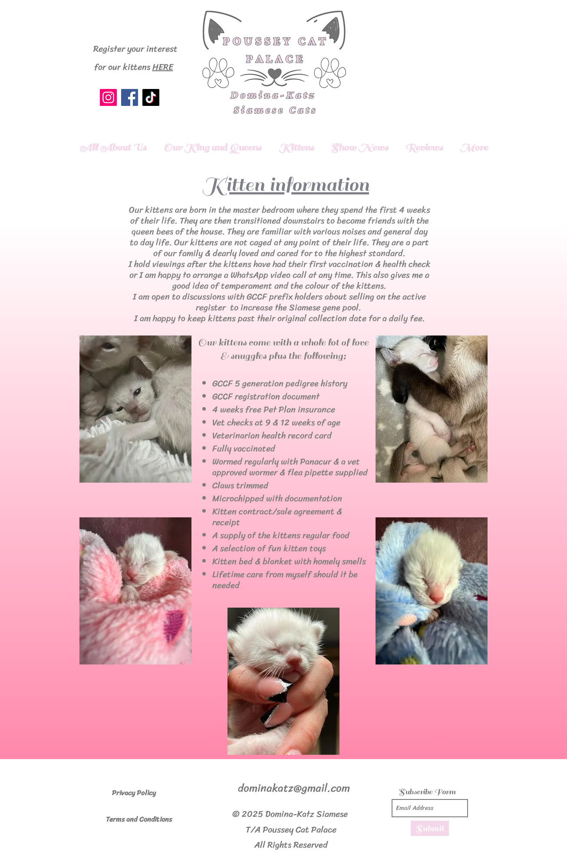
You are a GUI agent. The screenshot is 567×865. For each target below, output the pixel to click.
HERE (162, 67)
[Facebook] (129, 97)
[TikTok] (150, 97)
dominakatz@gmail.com (294, 788)
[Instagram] (108, 97)
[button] (212, 147)
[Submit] (430, 828)
